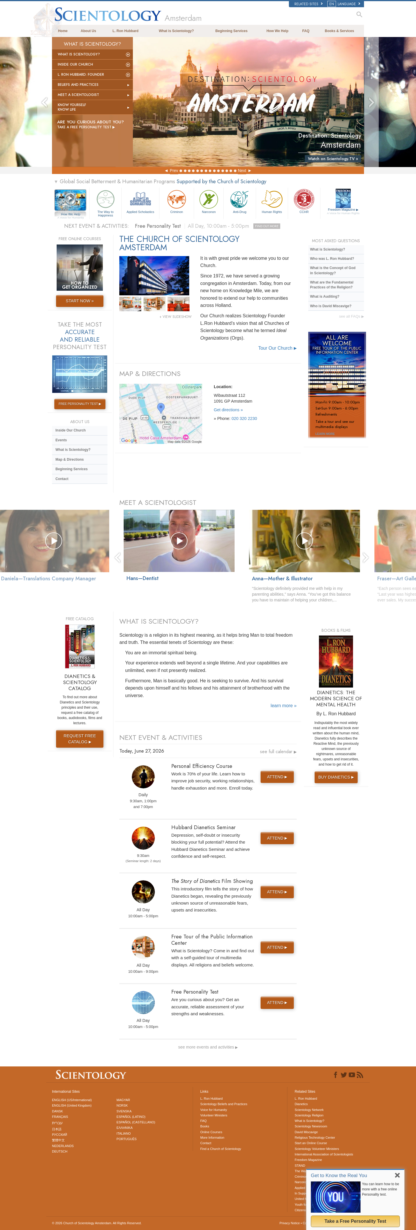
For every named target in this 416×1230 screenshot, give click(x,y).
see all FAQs (351, 316)
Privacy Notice (289, 1223)
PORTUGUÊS (126, 1139)
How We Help (277, 31)
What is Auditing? (324, 296)
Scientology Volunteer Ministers (317, 1149)
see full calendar (278, 751)
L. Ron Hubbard (125, 31)
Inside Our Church (75, 64)
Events (61, 440)
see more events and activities (208, 1047)
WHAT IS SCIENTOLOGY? (158, 621)
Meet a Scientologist (78, 94)
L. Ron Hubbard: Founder (81, 74)
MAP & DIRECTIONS (150, 373)
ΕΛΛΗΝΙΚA (124, 1127)
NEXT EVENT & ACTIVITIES (160, 737)
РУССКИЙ (59, 1134)
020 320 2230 (244, 418)
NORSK (122, 1105)
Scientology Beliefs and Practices (223, 1104)
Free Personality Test (207, 226)
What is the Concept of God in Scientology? (332, 270)
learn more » (284, 705)
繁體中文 (58, 1140)
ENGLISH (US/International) (72, 1100)
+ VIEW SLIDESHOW (175, 316)
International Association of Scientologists (324, 1154)
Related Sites (308, 4)
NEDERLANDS (63, 1146)
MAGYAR (123, 1100)
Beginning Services (232, 31)
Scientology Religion (309, 1115)
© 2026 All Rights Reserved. (97, 1223)
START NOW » (80, 301)
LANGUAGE (344, 4)
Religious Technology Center (315, 1137)
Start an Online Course (311, 1143)
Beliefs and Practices (78, 84)
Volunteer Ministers (213, 1115)
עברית (57, 1122)
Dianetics (301, 1104)
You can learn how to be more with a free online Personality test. (380, 1189)
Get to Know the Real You (339, 1175)
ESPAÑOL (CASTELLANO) (135, 1122)
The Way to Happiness (105, 202)
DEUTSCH (59, 1151)
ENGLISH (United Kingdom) (72, 1105)
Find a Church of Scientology (220, 1149)
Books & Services (339, 31)
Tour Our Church (277, 348)
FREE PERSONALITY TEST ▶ (80, 403)
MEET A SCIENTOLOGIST (157, 502)
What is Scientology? (176, 31)
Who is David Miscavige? (330, 306)
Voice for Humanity (213, 1110)
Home (63, 31)
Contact (61, 479)
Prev (174, 170)
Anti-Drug (239, 201)
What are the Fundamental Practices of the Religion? (331, 284)
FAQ (305, 31)
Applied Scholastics (140, 201)
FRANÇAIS (60, 1116)
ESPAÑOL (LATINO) (130, 1116)
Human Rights (271, 201)
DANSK (57, 1111)
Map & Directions (69, 459)
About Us (88, 31)
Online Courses (211, 1132)
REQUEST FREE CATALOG (80, 738)
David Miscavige (306, 1132)
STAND (300, 1165)
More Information (212, 1137)
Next (242, 170)
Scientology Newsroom (311, 1126)
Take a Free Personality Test (355, 1221)
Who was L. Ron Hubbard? (332, 259)
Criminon (177, 201)
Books (204, 1126)
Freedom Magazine (343, 211)
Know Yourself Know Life (72, 107)
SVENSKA (123, 1111)
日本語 (57, 1129)
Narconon (209, 201)
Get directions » (228, 409)
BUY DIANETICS (336, 777)
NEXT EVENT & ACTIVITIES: (96, 226)
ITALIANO (123, 1133)
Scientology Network (309, 1110)
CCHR (303, 201)
